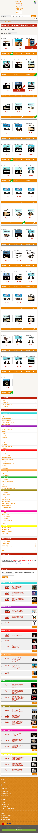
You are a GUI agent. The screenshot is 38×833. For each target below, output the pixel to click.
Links (3, 550)
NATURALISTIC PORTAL (6, 539)
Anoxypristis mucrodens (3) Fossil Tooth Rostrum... (6, 206)
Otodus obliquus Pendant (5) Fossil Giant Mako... (6, 227)
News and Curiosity (5, 545)
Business (4, 782)
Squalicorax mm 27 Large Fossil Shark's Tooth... (31, 57)
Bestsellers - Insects (6, 607)
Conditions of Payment (7, 793)
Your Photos (4, 548)
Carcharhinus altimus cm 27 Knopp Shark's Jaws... (6, 269)
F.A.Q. (3, 784)
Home (2, 21)
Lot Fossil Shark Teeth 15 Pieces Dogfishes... (31, 248)
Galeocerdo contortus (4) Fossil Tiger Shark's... (19, 121)
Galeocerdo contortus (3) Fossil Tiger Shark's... (19, 185)
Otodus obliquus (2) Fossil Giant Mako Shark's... (19, 163)
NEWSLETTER (4, 569)
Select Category (4, 33)
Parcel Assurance (5, 804)
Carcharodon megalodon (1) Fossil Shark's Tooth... (31, 163)
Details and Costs (5, 802)
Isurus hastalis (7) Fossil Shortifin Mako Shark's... (30, 333)
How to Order (5, 791)
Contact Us (27, 19)
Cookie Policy (5, 817)
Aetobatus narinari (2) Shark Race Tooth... (30, 79)
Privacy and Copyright (6, 815)
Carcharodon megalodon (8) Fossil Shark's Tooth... (19, 354)
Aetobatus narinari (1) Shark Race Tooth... (5, 57)
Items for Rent (5, 795)
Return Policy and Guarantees (8, 812)
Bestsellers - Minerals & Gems (8, 583)
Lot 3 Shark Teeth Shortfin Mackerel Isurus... (19, 79)
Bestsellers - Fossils (6, 706)
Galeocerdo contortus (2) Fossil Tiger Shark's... (6, 121)
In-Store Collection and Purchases (9, 797)
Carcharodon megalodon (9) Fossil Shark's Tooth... (31, 269)
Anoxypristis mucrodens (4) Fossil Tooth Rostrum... (31, 121)
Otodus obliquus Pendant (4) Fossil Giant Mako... (31, 206)
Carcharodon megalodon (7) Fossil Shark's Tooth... (6, 354)
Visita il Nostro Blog (6, 541)
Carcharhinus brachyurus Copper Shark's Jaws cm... (31, 142)
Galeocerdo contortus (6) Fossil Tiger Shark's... (31, 185)
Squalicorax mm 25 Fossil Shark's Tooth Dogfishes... (19, 312)
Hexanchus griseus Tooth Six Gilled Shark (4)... (6, 163)
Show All (34, 603)
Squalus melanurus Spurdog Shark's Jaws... (18, 227)
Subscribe (5, 577)
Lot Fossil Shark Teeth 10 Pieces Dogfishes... (19, 248)
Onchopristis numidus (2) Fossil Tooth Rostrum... (6, 100)
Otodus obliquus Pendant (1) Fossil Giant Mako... (31, 100)
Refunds (4, 813)
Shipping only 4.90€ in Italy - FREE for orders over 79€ (17, 25)
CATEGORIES (4, 410)
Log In (22, 19)
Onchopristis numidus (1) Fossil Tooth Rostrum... (19, 269)
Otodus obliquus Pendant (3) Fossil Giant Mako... (19, 206)
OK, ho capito (19, 829)
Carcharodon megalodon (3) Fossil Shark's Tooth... (19, 333)
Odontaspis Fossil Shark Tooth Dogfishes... (6, 36)
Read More (4, 53)
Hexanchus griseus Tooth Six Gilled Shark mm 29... (19, 142)
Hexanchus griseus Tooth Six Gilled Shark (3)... (6, 142)
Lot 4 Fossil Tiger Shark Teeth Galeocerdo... (18, 291)
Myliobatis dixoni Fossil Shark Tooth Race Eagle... (6, 333)
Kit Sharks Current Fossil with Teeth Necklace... (31, 36)
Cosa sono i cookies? (19, 832)
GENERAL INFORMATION (6, 554)
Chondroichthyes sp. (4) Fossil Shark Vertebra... (30, 312)
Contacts (4, 786)
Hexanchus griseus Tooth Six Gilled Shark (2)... (31, 354)
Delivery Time (5, 806)
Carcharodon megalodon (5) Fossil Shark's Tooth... (31, 227)
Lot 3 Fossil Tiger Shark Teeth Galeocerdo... (6, 291)
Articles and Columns (6, 543)
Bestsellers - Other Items (7, 680)
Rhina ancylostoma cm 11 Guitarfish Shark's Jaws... (6, 375)
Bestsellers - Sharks (6, 654)
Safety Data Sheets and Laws (7, 547)
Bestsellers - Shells (6, 630)
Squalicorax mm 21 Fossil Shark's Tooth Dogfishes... (6, 312)
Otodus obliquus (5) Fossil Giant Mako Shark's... (19, 100)
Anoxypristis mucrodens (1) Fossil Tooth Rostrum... (31, 291)
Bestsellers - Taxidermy (7, 730)
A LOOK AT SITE (5, 398)
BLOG (31, 19)
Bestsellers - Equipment (7, 754)
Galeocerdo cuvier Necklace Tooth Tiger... (18, 36)
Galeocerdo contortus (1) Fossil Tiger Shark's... (6, 185)
